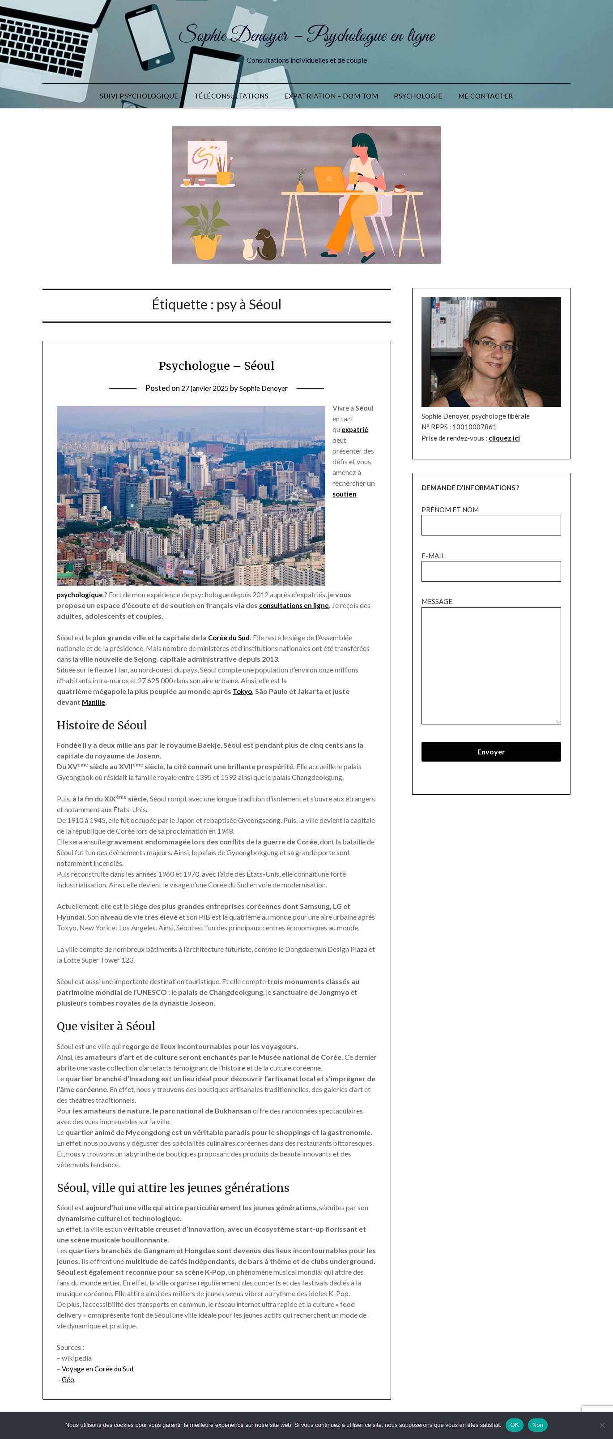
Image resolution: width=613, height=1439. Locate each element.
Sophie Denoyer (266, 388)
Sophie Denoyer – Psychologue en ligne (306, 35)
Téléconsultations (231, 96)
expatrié (355, 429)
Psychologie (418, 96)
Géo (68, 1379)
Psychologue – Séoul (216, 364)
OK (514, 1425)
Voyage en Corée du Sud (98, 1368)
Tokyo (243, 691)
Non (538, 1425)
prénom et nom (491, 517)
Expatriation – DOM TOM (331, 96)
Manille (94, 702)
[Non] (601, 1425)
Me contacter (485, 96)
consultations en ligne (295, 605)
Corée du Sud (230, 637)
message (491, 661)
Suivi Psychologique (139, 96)
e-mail (491, 563)
